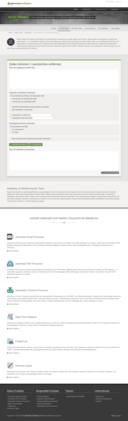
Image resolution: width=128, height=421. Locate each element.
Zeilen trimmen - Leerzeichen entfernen (45, 32)
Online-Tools (101, 9)
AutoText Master (43, 396)
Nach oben (117, 416)
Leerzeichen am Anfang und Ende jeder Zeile (28, 96)
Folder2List (12, 406)
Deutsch (111, 1)
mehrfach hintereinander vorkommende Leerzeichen (30, 107)
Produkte (87, 9)
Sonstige (115, 28)
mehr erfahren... (13, 251)
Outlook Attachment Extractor (47, 401)
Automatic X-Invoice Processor (19, 401)
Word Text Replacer (44, 403)
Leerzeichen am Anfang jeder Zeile (24, 99)
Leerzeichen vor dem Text (21, 115)
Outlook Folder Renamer (46, 399)
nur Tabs (15, 132)
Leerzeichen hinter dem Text (22, 118)
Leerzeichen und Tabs (20, 126)
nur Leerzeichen (18, 129)
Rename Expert (13, 408)
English (118, 1)
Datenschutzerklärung (103, 399)
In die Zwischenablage (110, 173)
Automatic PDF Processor (17, 399)
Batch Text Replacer (15, 403)
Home (75, 9)
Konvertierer (90, 28)
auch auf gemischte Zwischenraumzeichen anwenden (31, 138)
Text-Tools (63, 28)
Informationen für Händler (75, 396)
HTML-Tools (77, 28)
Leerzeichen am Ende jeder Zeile (24, 102)
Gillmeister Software (31, 415)
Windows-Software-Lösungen (50, 415)
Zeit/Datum (103, 28)
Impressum (100, 396)
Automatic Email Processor (17, 396)
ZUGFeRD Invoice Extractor (47, 406)
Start (53, 28)
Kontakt (114, 9)
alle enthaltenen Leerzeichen (22, 110)
